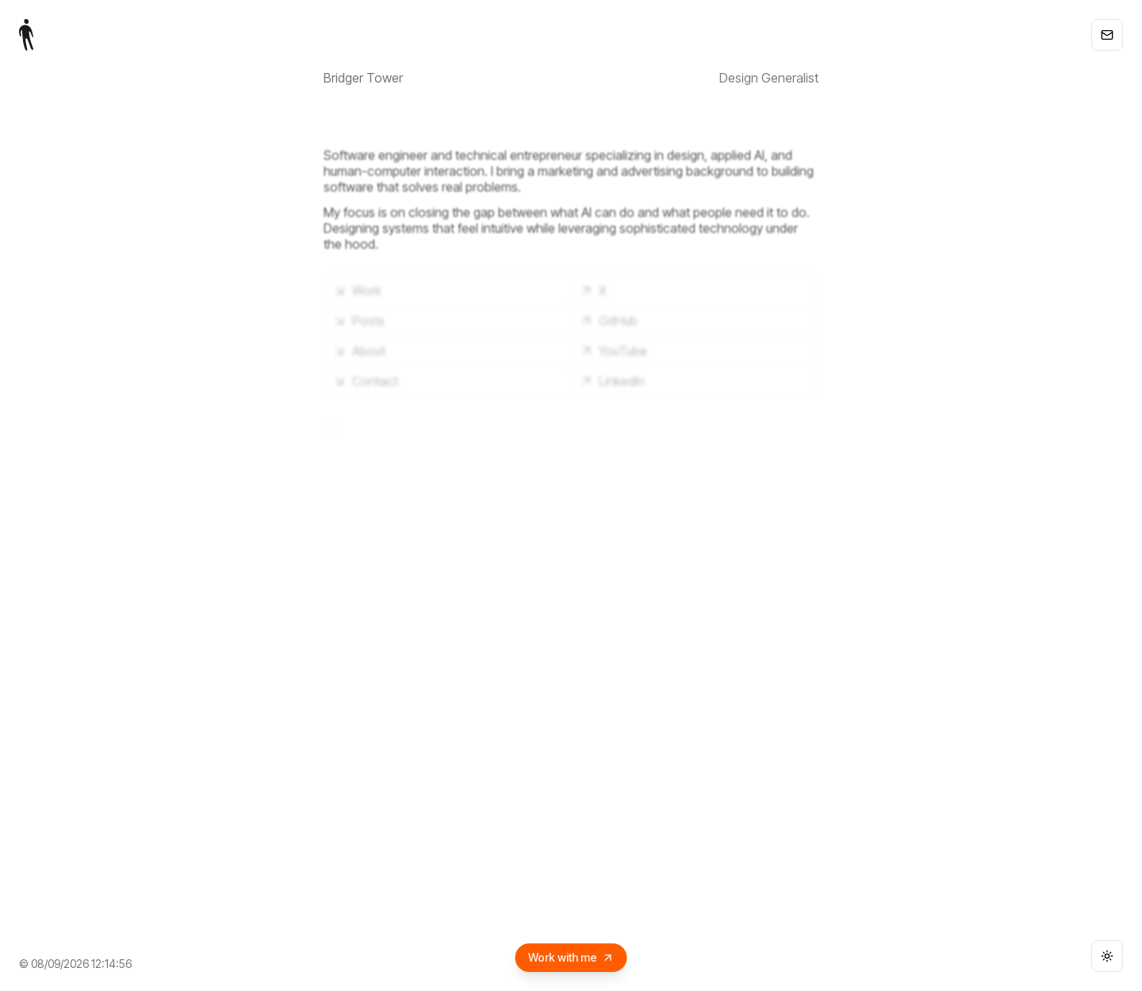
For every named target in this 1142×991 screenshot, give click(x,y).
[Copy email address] (1107, 35)
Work (356, 290)
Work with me (571, 957)
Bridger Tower (363, 78)
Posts (358, 320)
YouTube (612, 351)
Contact (364, 381)
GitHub (608, 320)
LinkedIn (611, 381)
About (358, 351)
